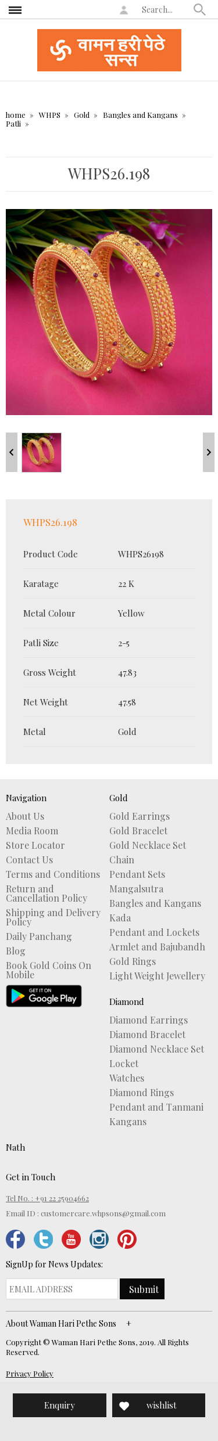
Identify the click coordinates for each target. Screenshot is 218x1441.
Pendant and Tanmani (156, 1107)
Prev (11, 452)
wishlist (161, 1405)
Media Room (32, 830)
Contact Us (29, 859)
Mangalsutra (136, 889)
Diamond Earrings (148, 1020)
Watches (126, 1078)
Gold (82, 114)
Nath (15, 1147)
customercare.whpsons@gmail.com (103, 1213)
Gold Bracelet (138, 830)
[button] (200, 9)
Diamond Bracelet (147, 1034)
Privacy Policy (29, 1373)
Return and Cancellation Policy (46, 893)
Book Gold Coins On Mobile (48, 970)
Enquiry (59, 1405)
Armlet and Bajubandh (157, 947)
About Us (25, 816)
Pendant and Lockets (154, 932)
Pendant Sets (137, 874)
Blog (16, 951)
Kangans (127, 1121)
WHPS (49, 114)
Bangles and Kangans (140, 114)
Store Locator (35, 845)
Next (209, 452)
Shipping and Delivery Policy (53, 917)
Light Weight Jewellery (157, 976)
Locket (123, 1063)
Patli (13, 123)
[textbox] (165, 9)
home (16, 114)
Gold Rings (132, 961)
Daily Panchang (39, 936)
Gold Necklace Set (147, 845)
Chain (121, 859)
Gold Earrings (139, 816)
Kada (120, 918)
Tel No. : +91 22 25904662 (47, 1198)
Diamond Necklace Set (156, 1049)
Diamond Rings (141, 1092)
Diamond (126, 1001)
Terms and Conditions (53, 874)
